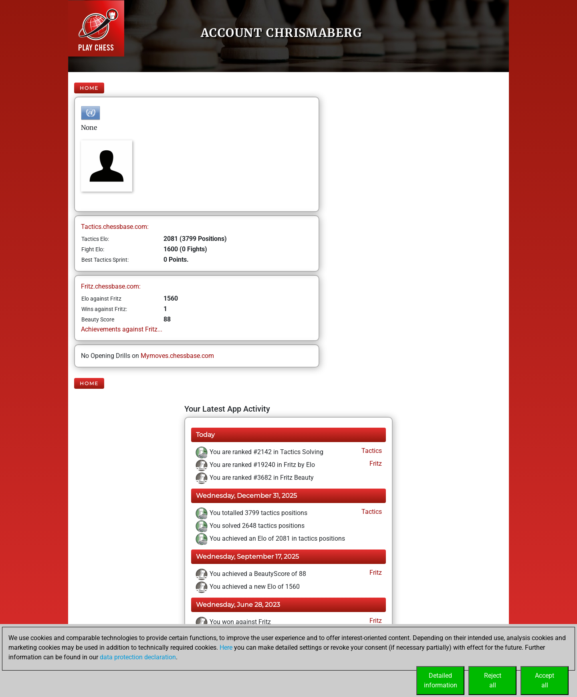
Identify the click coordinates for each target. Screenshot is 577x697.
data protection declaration (138, 657)
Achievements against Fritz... (121, 329)
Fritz (375, 463)
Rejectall (492, 680)
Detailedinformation (440, 680)
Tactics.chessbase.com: (115, 226)
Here (226, 647)
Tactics (371, 451)
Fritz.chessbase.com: (111, 286)
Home (89, 88)
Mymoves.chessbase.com (177, 356)
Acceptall (544, 680)
